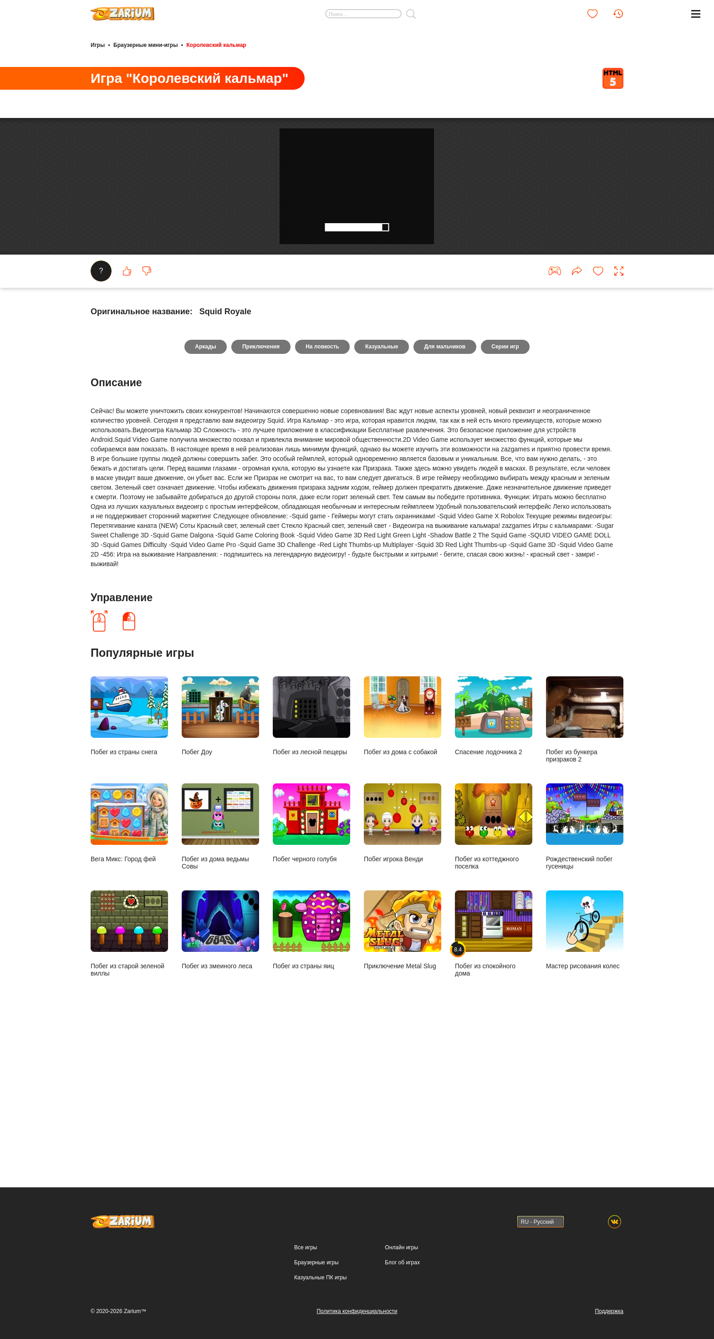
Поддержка (609, 1311)
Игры (98, 44)
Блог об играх (402, 1262)
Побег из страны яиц (311, 1074)
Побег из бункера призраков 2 (584, 864)
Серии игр (511, 491)
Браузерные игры (316, 1262)
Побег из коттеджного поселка (493, 971)
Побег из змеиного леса (220, 1074)
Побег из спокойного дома (493, 1078)
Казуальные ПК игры (320, 1277)
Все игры (305, 1247)
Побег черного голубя (311, 967)
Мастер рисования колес (584, 1074)
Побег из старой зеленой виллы (129, 1078)
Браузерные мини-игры (145, 44)
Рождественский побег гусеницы (584, 971)
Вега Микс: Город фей (129, 967)
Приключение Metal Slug (402, 1074)
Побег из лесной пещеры (311, 860)
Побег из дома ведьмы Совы (220, 971)
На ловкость (321, 491)
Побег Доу (220, 860)
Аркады (200, 491)
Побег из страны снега (129, 860)
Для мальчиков (448, 491)
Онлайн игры (401, 1247)
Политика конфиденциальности (356, 1311)
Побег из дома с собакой (402, 860)
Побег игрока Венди (402, 967)
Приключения (257, 491)
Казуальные (382, 491)
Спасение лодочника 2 (493, 860)
